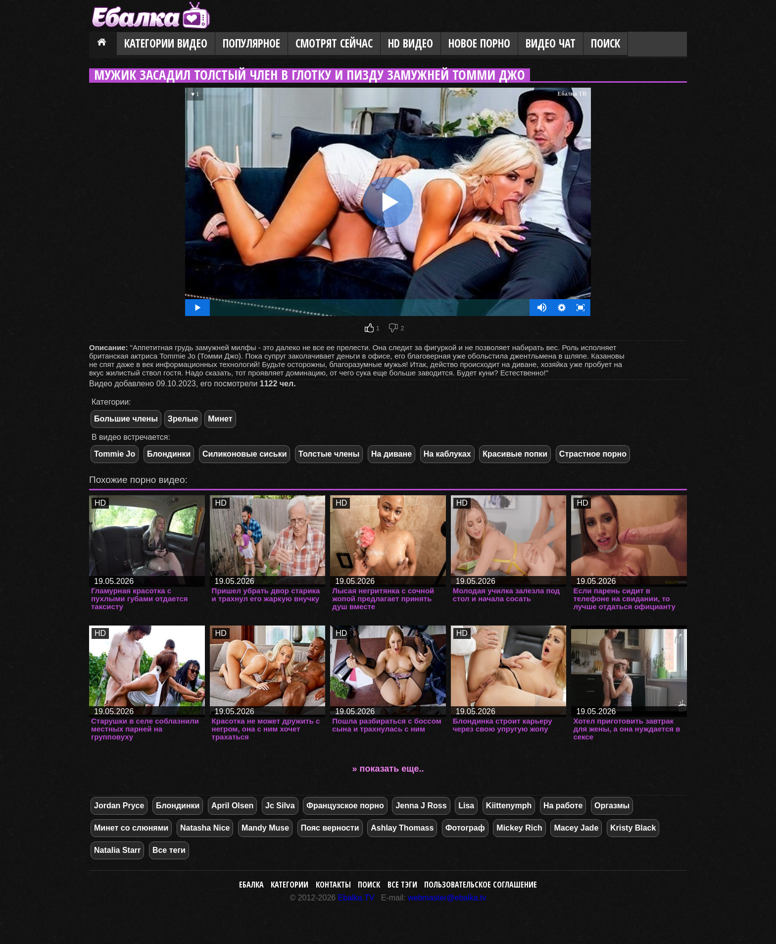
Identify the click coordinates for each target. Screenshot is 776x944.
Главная (103, 44)
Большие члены (126, 419)
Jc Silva (280, 805)
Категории (289, 884)
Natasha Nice (205, 828)
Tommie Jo (114, 454)
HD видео (410, 43)
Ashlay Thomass (402, 828)
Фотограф (465, 828)
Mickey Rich (519, 828)
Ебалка (251, 884)
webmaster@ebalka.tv (447, 897)
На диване (391, 454)
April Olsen (232, 805)
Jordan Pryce (119, 805)
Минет (220, 419)
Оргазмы (612, 805)
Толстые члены (328, 454)
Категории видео (165, 43)
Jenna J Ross (420, 805)
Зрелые (183, 419)
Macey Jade (576, 828)
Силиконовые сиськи (244, 454)
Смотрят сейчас (334, 43)
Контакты (333, 884)
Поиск (605, 43)
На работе (563, 805)
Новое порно (479, 43)
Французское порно (345, 805)
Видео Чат (551, 43)
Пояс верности (330, 828)
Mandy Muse (265, 828)
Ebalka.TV (356, 897)
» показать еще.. (388, 769)
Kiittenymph (509, 805)
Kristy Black (633, 828)
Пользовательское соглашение (480, 884)
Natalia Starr (117, 850)
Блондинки (169, 454)
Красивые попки (515, 454)
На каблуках (447, 454)
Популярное (251, 43)
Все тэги (402, 884)
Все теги (169, 850)
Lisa (466, 805)
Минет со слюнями (131, 828)
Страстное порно (593, 454)
